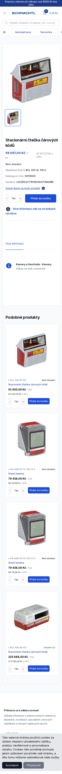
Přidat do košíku (41, 198)
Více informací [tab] (14, 243)
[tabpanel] (31, 79)
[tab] (12, 118)
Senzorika (46, 32)
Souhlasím (12, 765)
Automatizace (23, 32)
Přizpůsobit (34, 765)
